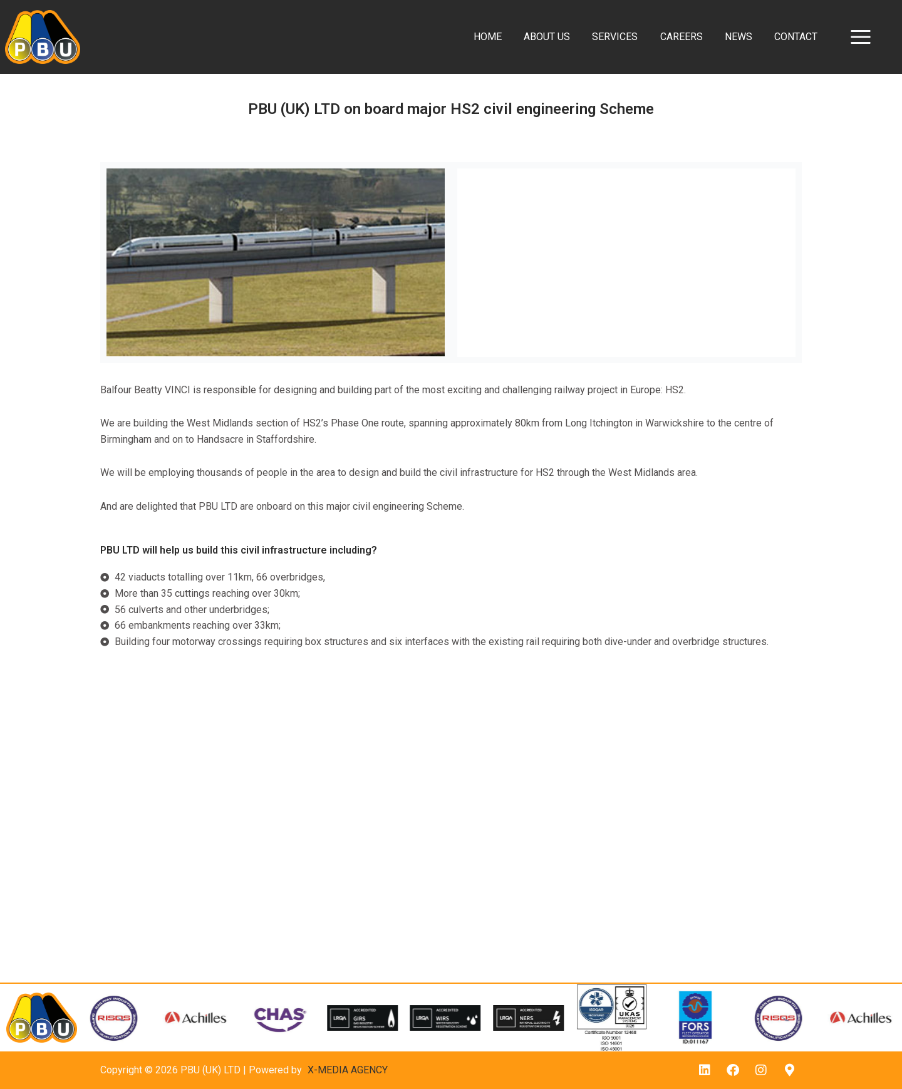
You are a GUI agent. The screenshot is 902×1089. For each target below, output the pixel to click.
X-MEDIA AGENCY (348, 1070)
